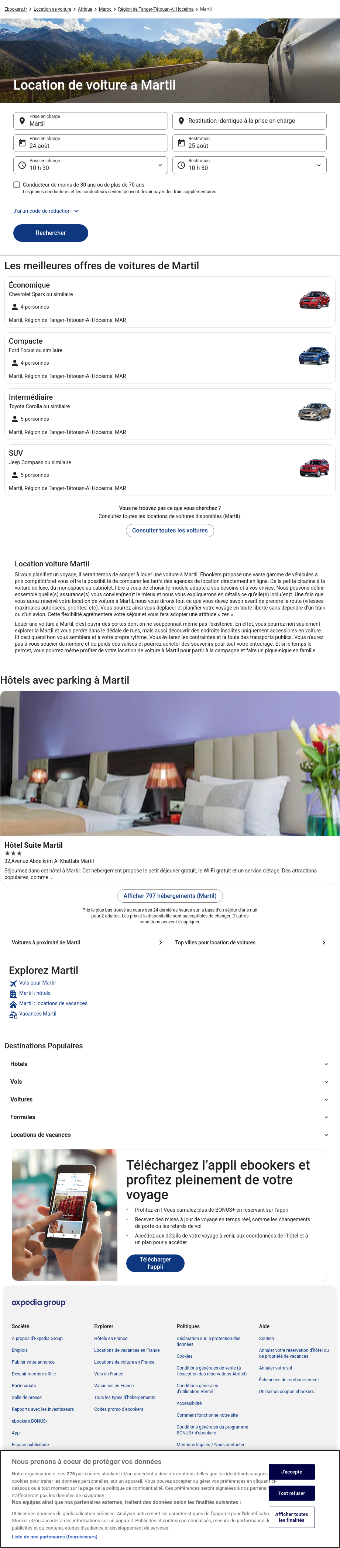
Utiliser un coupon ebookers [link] (286, 1391)
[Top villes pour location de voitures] (252, 942)
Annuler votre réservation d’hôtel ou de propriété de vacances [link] (294, 1353)
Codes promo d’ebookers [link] (118, 1409)
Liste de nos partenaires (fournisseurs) (54, 1544)
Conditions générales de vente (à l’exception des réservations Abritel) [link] (212, 1371)
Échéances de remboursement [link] (289, 1379)
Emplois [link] (20, 1350)
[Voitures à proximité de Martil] (88, 942)
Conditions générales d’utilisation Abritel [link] (197, 1388)
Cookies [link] (185, 1356)
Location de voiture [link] (52, 9)
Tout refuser (291, 1500)
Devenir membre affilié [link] (34, 1374)
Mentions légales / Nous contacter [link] (211, 1444)
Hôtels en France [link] (110, 1338)
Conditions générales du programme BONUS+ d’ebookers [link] (212, 1430)
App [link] (16, 1433)
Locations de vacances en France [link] (126, 1350)
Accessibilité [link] (189, 1403)
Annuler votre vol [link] (275, 1368)
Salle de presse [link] (27, 1397)
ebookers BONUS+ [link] (30, 1421)
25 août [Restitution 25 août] (199, 145)
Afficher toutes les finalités (291, 1524)
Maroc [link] (105, 9)
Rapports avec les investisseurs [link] (43, 1409)
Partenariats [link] (24, 1385)
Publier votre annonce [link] (33, 1362)
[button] (170, 210)
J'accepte (291, 1478)
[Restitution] (249, 165)
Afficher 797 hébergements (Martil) (169, 895)
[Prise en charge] (90, 165)
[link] (170, 983)
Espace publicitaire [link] (30, 1444)
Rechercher (51, 232)
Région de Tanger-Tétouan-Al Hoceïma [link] (155, 9)
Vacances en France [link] (114, 1385)
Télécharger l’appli (155, 1263)
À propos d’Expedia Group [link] (37, 1338)
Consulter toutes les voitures (170, 530)
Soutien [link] (266, 1338)
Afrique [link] (85, 9)
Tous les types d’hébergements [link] (124, 1397)
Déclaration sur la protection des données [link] (209, 1341)
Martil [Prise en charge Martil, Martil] (37, 123)
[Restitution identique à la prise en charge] (249, 121)
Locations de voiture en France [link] (124, 1362)
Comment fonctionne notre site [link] (207, 1415)
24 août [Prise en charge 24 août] (39, 145)
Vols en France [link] (108, 1374)
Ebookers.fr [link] (15, 9)
